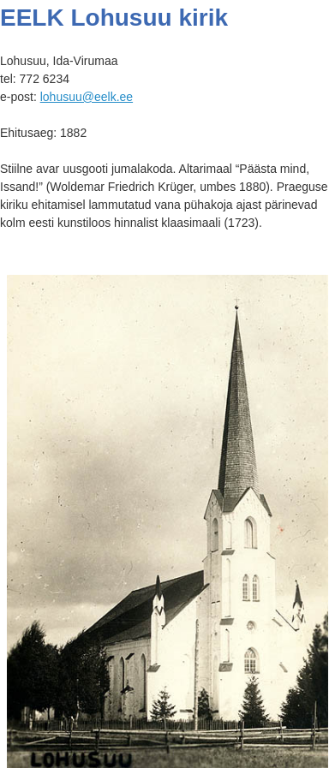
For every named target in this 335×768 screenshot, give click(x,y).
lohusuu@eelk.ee (86, 97)
